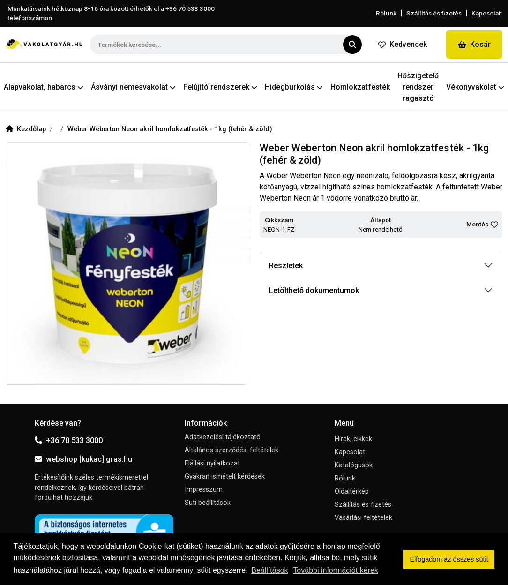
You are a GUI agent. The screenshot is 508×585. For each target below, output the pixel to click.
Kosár (474, 44)
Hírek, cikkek (353, 439)
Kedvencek (402, 44)
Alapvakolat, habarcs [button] (43, 86)
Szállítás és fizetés (434, 13)
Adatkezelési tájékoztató (223, 437)
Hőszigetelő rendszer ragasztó (418, 87)
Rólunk (386, 13)
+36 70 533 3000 (69, 440)
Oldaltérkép (352, 491)
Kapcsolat (486, 13)
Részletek (286, 265)
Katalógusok (354, 465)
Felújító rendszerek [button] (220, 86)
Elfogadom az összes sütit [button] (449, 559)
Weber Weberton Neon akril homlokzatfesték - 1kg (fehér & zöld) (169, 129)
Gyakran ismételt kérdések (225, 476)
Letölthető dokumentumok (314, 290)
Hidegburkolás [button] (294, 86)
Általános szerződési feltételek (231, 450)
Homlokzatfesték (360, 86)
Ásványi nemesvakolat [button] (133, 86)
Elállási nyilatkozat (212, 463)
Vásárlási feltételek (363, 518)
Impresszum (204, 490)
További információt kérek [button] (335, 570)
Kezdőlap (26, 129)
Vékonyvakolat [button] (475, 86)
